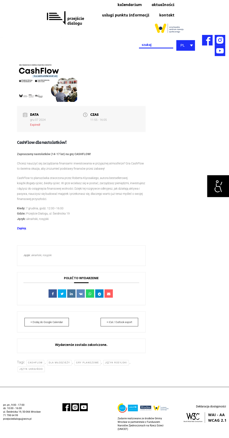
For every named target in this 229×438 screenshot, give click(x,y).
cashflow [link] (35, 364)
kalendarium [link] (127, 5)
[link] (218, 186)
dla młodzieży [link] (59, 364)
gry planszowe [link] (87, 364)
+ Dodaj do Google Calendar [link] (48, 323)
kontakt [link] (166, 16)
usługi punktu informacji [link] (123, 16)
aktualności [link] (162, 5)
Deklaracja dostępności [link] (211, 408)
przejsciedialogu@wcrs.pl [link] (17, 420)
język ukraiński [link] (31, 370)
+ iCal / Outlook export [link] (118, 323)
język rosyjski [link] (116, 364)
